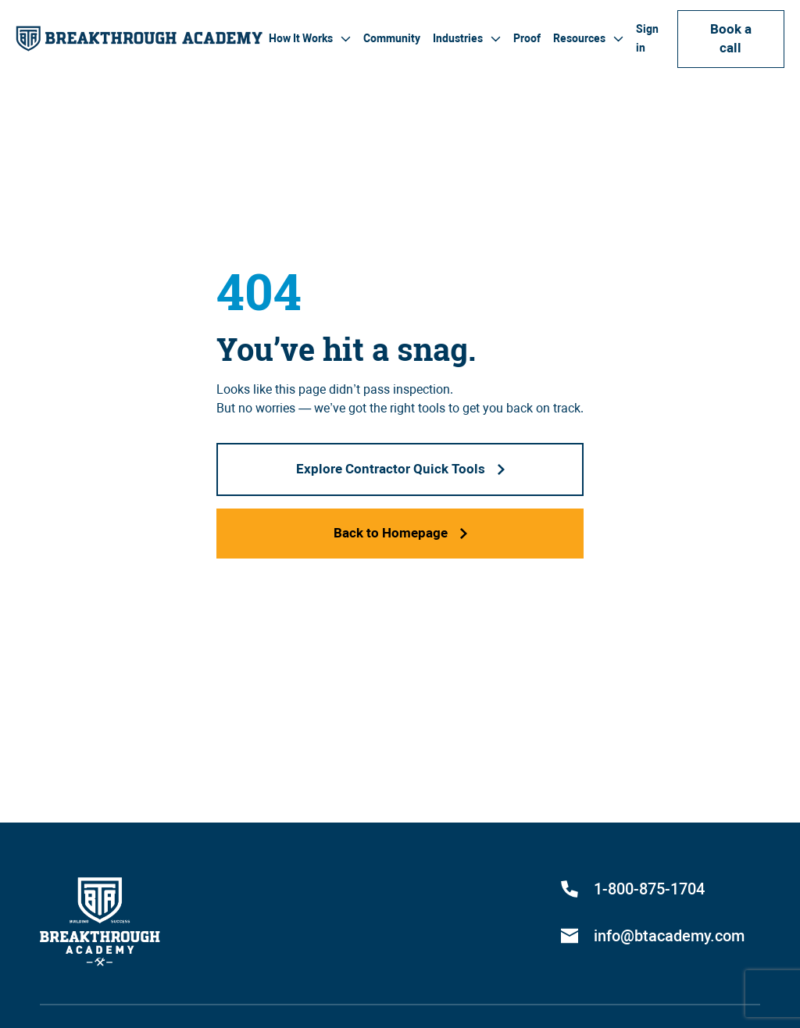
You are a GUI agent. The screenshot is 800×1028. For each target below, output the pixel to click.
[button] (309, 38)
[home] (139, 39)
